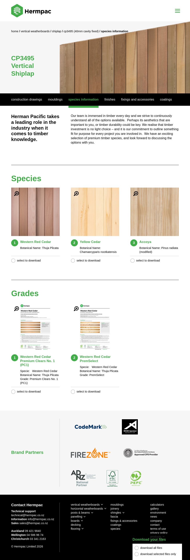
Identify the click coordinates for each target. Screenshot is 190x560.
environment (158, 512)
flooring (75, 528)
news (153, 516)
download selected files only (158, 554)
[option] (95, 57)
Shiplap (57, 31)
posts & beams (80, 512)
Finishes (109, 99)
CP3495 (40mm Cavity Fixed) (81, 31)
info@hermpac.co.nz (41, 519)
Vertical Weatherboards (35, 31)
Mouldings (55, 99)
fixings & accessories (124, 520)
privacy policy (158, 532)
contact (154, 524)
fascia (114, 516)
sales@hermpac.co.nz (34, 523)
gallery (154, 508)
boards (75, 520)
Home (15, 31)
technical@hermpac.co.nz (27, 515)
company (156, 520)
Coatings (166, 99)
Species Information (83, 99)
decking (76, 524)
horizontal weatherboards (87, 508)
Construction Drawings (26, 99)
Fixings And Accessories (137, 99)
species (115, 528)
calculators (157, 504)
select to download (29, 260)
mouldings (117, 504)
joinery (115, 508)
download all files (151, 547)
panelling (76, 516)
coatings (116, 524)
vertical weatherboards (85, 504)
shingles (116, 512)
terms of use (158, 528)
